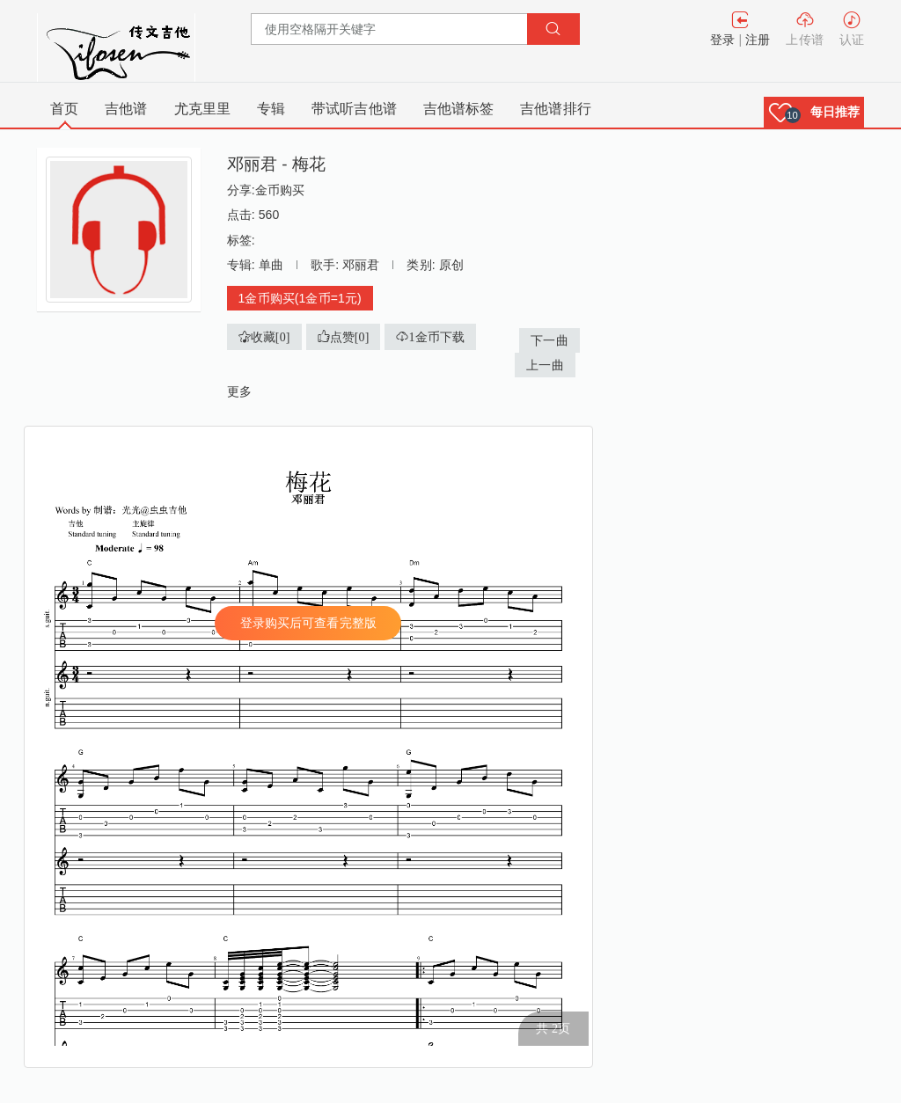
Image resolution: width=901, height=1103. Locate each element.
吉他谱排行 (555, 108)
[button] (814, 112)
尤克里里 (202, 108)
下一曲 (549, 340)
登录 (722, 40)
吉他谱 (126, 108)
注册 (757, 40)
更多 (239, 391)
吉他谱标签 (458, 108)
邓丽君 (360, 265)
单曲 (271, 265)
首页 (64, 108)
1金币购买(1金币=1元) (300, 298)
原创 (451, 265)
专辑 (271, 108)
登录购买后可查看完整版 (308, 623)
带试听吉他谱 (354, 108)
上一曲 (544, 365)
